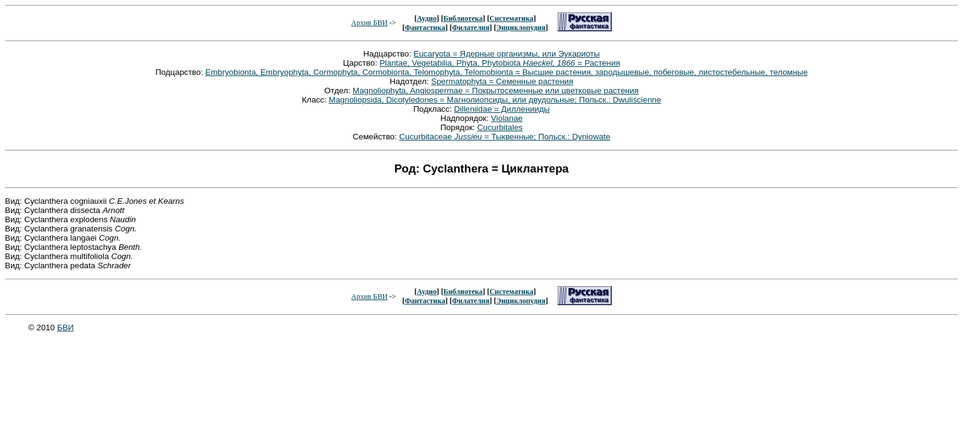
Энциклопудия (520, 27)
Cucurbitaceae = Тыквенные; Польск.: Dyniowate (504, 136)
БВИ (65, 327)
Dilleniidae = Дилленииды (502, 109)
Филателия (470, 27)
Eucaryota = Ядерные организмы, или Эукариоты (506, 53)
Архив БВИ (369, 22)
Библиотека (463, 18)
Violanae (507, 118)
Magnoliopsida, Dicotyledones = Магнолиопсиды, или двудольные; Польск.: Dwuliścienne (495, 99)
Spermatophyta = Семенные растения (502, 81)
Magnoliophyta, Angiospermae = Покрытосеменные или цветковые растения (496, 90)
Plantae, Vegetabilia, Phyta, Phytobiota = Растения (500, 63)
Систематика (511, 18)
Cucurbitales (500, 127)
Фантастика (425, 27)
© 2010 (42, 327)
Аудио (427, 18)
